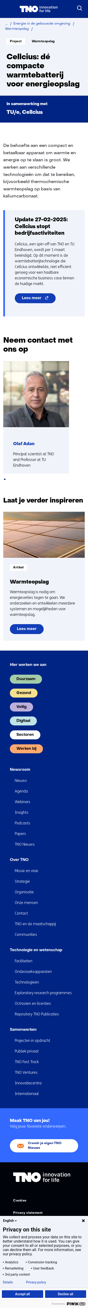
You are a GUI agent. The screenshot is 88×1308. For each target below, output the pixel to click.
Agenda (21, 791)
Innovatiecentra (28, 1083)
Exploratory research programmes (43, 993)
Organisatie (24, 892)
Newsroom (20, 770)
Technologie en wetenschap (36, 950)
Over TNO (19, 860)
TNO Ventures (26, 1072)
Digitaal (23, 721)
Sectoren (25, 735)
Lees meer (39, 299)
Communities (26, 934)
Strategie (22, 881)
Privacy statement (28, 1212)
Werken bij (26, 749)
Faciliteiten (23, 961)
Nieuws (21, 780)
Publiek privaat (27, 1051)
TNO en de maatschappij (35, 924)
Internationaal (27, 1093)
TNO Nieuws (25, 844)
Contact (21, 913)
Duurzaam (25, 679)
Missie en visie (26, 871)
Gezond (23, 693)
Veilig (21, 707)
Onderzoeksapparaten (33, 971)
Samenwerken (23, 1030)
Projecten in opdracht (32, 1040)
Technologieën (27, 982)
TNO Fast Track (27, 1062)
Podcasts (22, 823)
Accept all (22, 1294)
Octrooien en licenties (33, 1003)
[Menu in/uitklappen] (8, 9)
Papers (20, 833)
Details (8, 1282)
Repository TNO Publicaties (37, 1014)
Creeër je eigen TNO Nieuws (44, 1146)
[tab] (4, 479)
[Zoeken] (80, 8)
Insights (21, 812)
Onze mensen (26, 902)
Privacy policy (36, 1282)
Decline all (65, 1294)
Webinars (22, 802)
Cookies (20, 1200)
